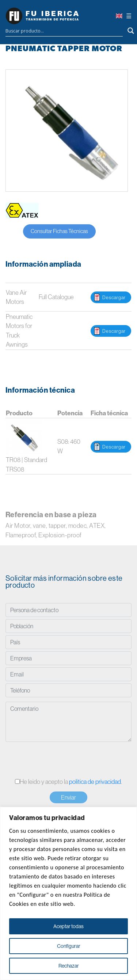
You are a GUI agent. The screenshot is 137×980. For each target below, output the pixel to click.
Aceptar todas (68, 926)
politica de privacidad (95, 781)
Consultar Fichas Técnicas (59, 231)
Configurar (68, 946)
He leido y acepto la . (68, 781)
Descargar (114, 297)
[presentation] (61, 760)
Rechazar (68, 965)
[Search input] (64, 30)
